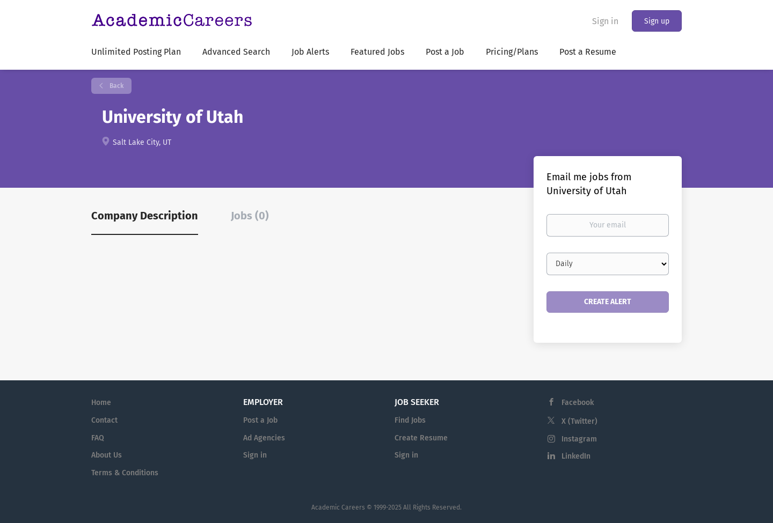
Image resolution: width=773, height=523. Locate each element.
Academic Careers (338, 507)
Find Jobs (410, 420)
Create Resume (421, 438)
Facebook (577, 402)
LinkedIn (575, 456)
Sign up (656, 21)
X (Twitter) (579, 421)
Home (101, 402)
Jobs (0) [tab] (250, 215)
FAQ (97, 438)
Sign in (605, 21)
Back (115, 86)
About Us (106, 455)
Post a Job (260, 420)
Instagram (579, 439)
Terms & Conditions (124, 472)
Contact (104, 420)
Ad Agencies (264, 438)
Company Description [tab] (144, 215)
